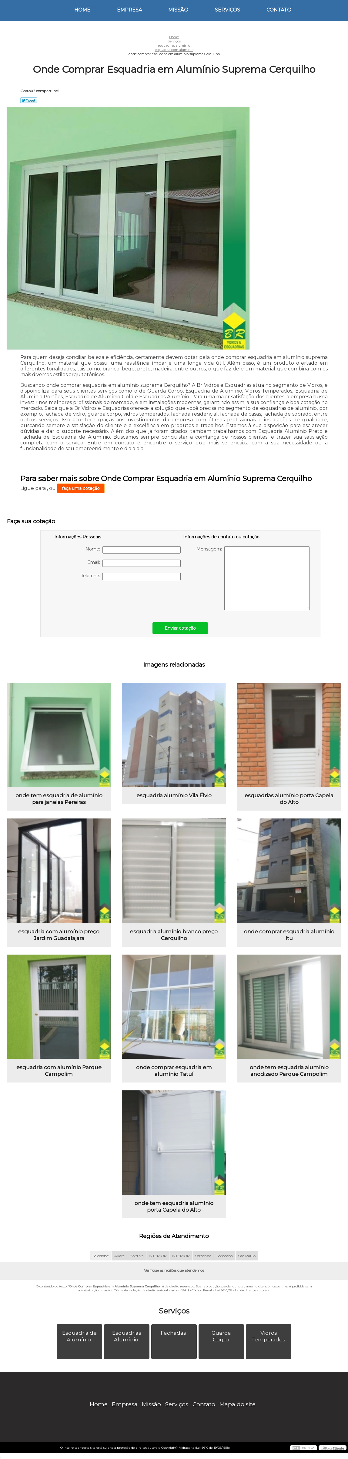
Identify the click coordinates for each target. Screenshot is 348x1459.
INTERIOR (158, 1255)
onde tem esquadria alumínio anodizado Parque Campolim (289, 1070)
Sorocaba (203, 1255)
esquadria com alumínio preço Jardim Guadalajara (58, 935)
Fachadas (174, 1333)
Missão (178, 10)
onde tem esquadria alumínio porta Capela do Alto (174, 1206)
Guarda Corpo (221, 1336)
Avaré (119, 1255)
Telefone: (131, 576)
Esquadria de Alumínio (79, 1336)
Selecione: (100, 1255)
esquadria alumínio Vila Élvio (174, 795)
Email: (134, 563)
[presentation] (93, 598)
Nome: (133, 550)
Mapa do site (237, 1404)
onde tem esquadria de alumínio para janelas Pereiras (58, 798)
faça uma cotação (81, 488)
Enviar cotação (180, 628)
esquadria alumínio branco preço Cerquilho (174, 935)
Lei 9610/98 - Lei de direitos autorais (242, 1290)
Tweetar (28, 100)
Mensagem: (253, 578)
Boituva (137, 1255)
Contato (278, 10)
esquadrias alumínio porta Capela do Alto (289, 798)
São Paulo (247, 1255)
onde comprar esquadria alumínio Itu (289, 935)
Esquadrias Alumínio (126, 1336)
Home (82, 10)
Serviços (227, 10)
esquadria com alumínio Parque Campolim (59, 1070)
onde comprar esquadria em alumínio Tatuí (174, 1070)
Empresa (129, 10)
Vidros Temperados (268, 1336)
